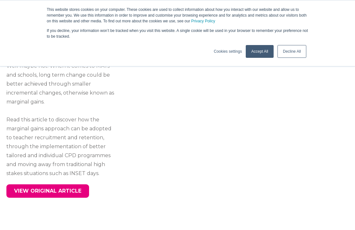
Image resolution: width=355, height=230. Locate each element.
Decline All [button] (292, 51)
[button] (47, 191)
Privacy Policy (203, 21)
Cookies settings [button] (228, 51)
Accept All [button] (259, 51)
